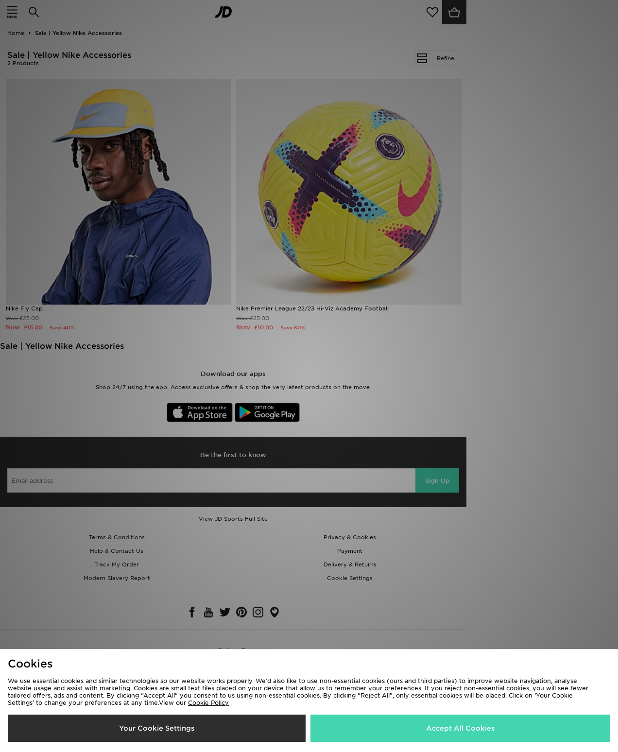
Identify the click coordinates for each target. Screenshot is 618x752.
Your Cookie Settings (156, 728)
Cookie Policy (208, 702)
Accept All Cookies (460, 728)
